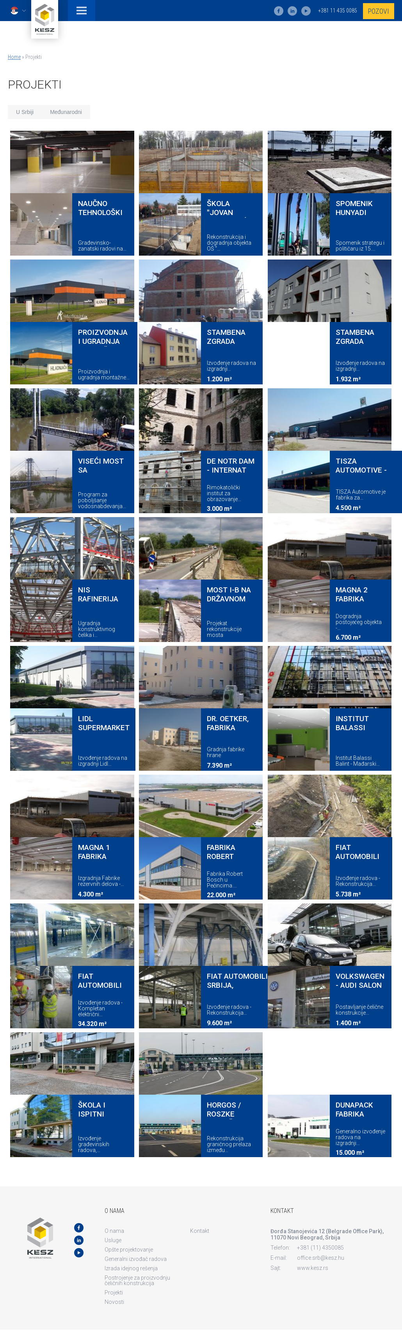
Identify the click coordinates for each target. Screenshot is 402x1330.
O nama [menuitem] (114, 1231)
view (72, 193)
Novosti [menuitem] (114, 1302)
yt (306, 11)
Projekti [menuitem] (114, 1292)
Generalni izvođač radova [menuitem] (136, 1259)
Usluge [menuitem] (113, 1240)
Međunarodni (66, 112)
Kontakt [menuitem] (199, 1231)
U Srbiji (25, 112)
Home (14, 57)
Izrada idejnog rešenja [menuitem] (131, 1268)
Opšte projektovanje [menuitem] (129, 1249)
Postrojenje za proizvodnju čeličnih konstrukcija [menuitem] (137, 1280)
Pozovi (378, 11)
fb (278, 11)
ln (292, 11)
